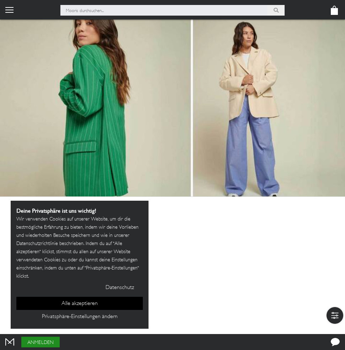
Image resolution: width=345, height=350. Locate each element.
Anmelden (40, 342)
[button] (335, 315)
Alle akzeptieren (79, 303)
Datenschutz (120, 287)
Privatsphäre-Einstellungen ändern (80, 317)
